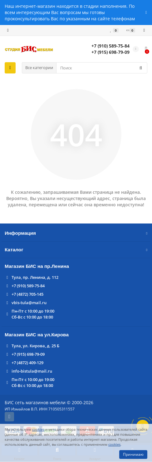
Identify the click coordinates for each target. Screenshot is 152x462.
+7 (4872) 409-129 (27, 362)
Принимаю (133, 454)
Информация (76, 233)
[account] (144, 30)
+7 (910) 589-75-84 (28, 286)
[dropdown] (8, 30)
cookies (38, 429)
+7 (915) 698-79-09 (28, 354)
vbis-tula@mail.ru (29, 302)
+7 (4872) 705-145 (27, 294)
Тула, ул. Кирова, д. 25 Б (35, 346)
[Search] (101, 67)
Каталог (76, 249)
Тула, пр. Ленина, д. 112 (35, 277)
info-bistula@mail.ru (32, 371)
